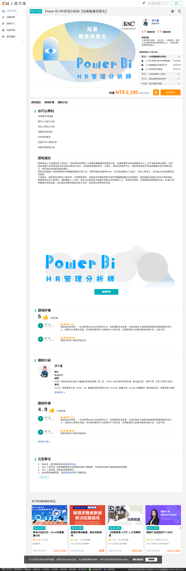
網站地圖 (72, 569)
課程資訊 (43, 102)
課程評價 (71, 102)
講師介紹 (98, 102)
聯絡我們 (69, 481)
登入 (177, 3)
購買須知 (71, 472)
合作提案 (55, 569)
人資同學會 (109, 569)
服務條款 (28, 569)
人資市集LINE (95, 569)
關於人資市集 (7, 569)
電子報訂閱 (82, 569)
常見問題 (46, 569)
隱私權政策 (18, 569)
